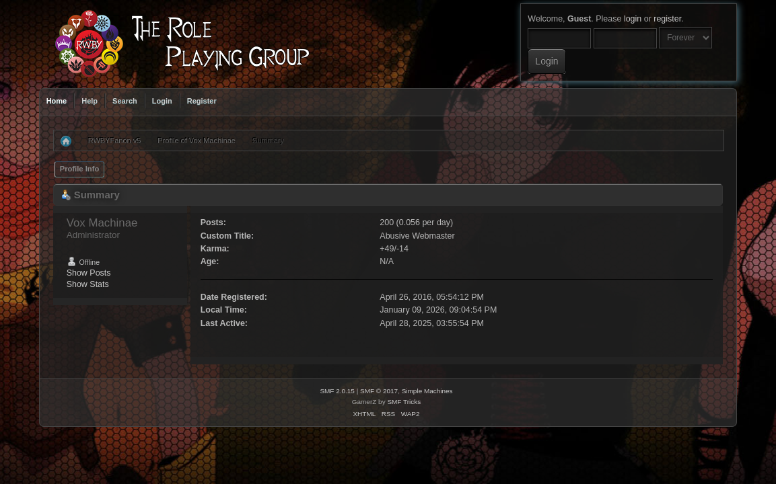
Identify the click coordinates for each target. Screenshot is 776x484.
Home (56, 101)
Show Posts (89, 273)
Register (202, 101)
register (667, 19)
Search (124, 101)
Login (162, 101)
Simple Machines (427, 391)
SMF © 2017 (379, 391)
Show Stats (88, 284)
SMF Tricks (404, 401)
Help (89, 101)
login (632, 19)
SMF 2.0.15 (337, 391)
